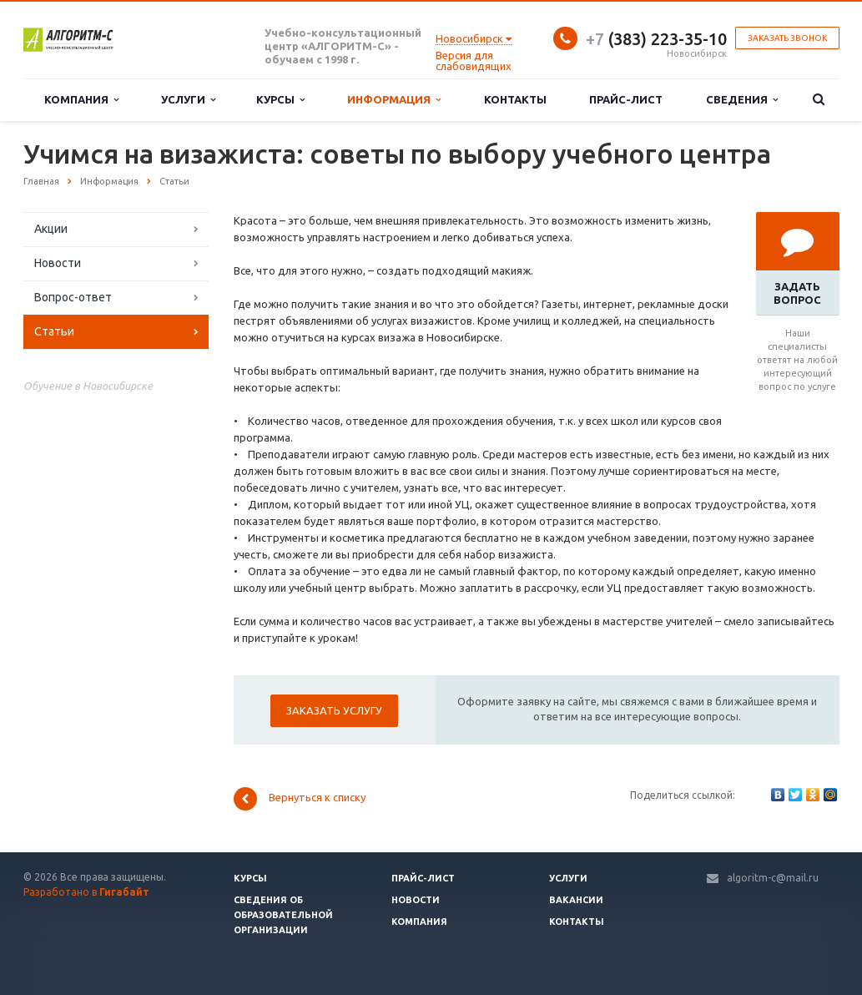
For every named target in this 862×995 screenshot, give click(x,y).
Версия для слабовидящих (474, 60)
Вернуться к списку (299, 799)
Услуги (188, 99)
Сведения (742, 99)
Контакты (515, 99)
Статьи (54, 331)
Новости (57, 263)
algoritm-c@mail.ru (773, 877)
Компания (81, 99)
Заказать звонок (787, 38)
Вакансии (576, 900)
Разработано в (86, 891)
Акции (51, 228)
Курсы (280, 99)
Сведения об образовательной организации (283, 915)
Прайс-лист (626, 99)
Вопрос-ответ (73, 297)
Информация (394, 99)
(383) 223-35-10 (656, 38)
